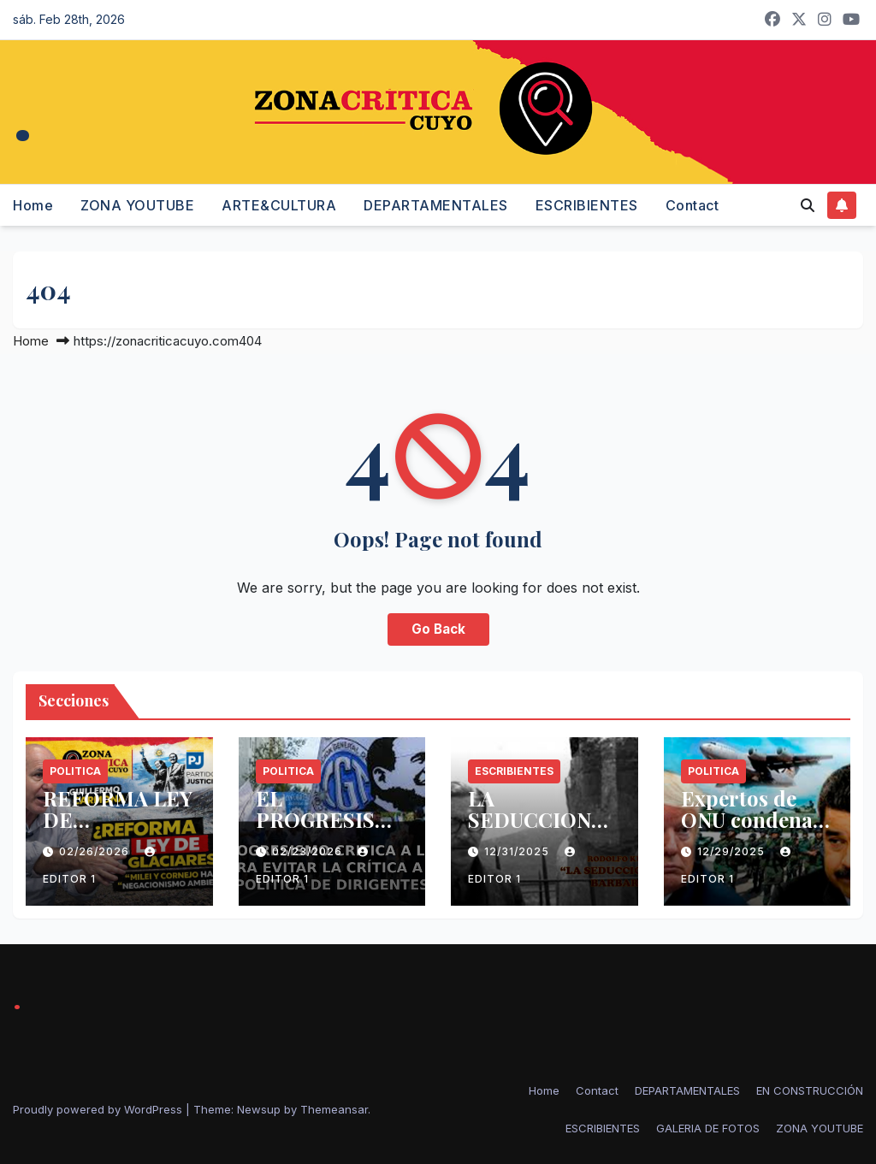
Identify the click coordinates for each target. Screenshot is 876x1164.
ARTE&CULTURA (279, 205)
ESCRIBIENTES (587, 205)
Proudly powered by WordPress (99, 1109)
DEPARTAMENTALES (436, 205)
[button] (807, 205)
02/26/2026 (96, 851)
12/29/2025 (732, 851)
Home (33, 205)
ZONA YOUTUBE (137, 205)
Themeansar (334, 1109)
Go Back (438, 629)
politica (75, 771)
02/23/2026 (309, 851)
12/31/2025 (518, 851)
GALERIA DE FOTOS (708, 1128)
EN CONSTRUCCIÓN (809, 1090)
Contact (692, 205)
